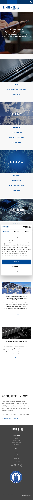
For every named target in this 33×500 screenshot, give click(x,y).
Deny (16, 272)
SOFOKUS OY (28, 495)
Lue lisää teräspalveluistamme (10, 418)
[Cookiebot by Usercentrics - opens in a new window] (23, 227)
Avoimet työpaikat (16, 442)
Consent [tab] (6, 231)
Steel (16, 452)
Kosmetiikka (16, 176)
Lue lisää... (16, 314)
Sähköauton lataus (16, 132)
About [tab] (27, 231)
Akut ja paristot (16, 142)
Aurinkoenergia (16, 127)
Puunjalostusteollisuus (16, 186)
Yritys (16, 438)
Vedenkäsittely (16, 191)
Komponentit (16, 224)
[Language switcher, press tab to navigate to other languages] (3, 2)
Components (16, 458)
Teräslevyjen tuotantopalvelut (16, 89)
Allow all (16, 261)
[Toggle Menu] (29, 8)
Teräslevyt (16, 84)
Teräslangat (16, 94)
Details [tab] (16, 231)
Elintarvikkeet (16, 181)
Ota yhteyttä (16, 444)
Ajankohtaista (16, 440)
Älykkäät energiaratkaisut (16, 137)
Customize (16, 267)
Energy (16, 454)
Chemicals (16, 456)
